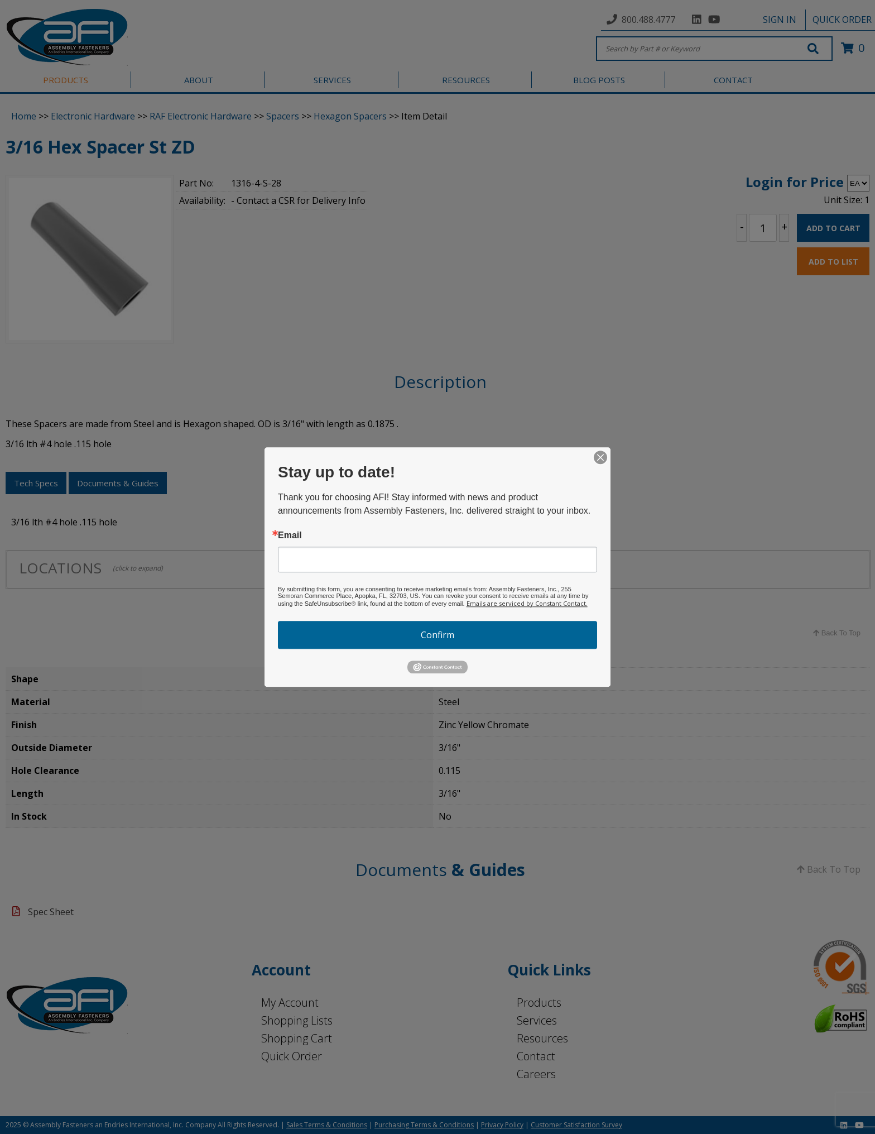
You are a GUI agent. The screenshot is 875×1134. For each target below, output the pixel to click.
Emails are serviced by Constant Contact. (527, 603)
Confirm (437, 635)
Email (290, 535)
